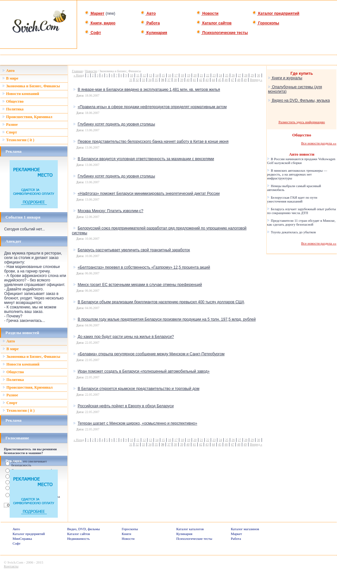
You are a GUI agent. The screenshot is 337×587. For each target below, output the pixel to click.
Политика (12, 109)
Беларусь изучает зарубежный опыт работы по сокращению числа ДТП (301, 211)
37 (168, 80)
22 (207, 75)
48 (238, 80)
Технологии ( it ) (18, 140)
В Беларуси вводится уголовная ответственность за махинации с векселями (146, 159)
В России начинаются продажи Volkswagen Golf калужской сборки (301, 161)
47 (232, 80)
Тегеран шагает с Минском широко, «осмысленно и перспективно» (137, 423)
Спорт (9, 132)
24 (220, 75)
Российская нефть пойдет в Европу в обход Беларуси (126, 406)
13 (150, 75)
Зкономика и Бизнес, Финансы (31, 86)
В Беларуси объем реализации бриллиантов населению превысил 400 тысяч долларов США (161, 302)
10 (131, 75)
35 (156, 80)
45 (219, 80)
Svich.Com (15, 562)
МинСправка (22, 538)
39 (181, 80)
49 (245, 80)
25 (227, 75)
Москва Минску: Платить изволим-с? (110, 211)
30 (258, 75)
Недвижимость (78, 538)
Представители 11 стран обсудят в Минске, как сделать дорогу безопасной (301, 222)
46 (226, 80)
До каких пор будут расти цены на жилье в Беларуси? (126, 336)
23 (214, 75)
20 (195, 75)
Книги (126, 534)
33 (143, 80)
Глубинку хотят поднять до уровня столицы (116, 124)
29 (252, 75)
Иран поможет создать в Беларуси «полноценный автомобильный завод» (144, 371)
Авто (148, 13)
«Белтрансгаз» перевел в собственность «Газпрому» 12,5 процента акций (144, 267)
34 (149, 80)
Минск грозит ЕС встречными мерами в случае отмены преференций (140, 284)
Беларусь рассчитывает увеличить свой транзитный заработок (134, 250)
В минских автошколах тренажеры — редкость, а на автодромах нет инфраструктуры (297, 174)
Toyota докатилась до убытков (291, 232)
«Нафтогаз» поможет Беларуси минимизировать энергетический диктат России (149, 193)
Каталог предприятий (275, 13)
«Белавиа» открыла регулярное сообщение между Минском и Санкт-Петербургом (151, 354)
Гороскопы (265, 23)
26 (233, 75)
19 (188, 75)
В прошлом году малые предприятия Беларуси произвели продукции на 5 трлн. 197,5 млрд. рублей (167, 319)
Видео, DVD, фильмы (83, 529)
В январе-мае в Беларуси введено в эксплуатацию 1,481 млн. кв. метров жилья (149, 89)
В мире (10, 78)
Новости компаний (20, 93)
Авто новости (302, 154)
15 (163, 75)
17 (175, 75)
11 (138, 75)
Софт (93, 32)
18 (182, 75)
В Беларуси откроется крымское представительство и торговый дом (138, 388)
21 (201, 75)
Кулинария (154, 32)
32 (137, 80)
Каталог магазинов (245, 529)
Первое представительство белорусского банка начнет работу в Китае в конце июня (153, 141)
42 (200, 80)
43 (207, 80)
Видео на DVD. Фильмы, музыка (299, 100)
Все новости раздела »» (318, 143)
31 (131, 80)
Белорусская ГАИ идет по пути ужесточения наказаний (292, 199)
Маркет (94, 13)
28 (245, 75)
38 (175, 80)
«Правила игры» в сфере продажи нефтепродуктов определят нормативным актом (152, 107)
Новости (207, 13)
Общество (13, 101)
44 (213, 80)
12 (144, 75)
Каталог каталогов (190, 529)
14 (157, 75)
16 (169, 75)
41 (194, 80)
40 (188, 80)
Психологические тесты (222, 32)
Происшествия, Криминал (27, 117)
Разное (10, 124)
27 (239, 75)
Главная (77, 71)
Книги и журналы (285, 78)
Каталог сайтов (213, 23)
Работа (150, 23)
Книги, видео (100, 23)
